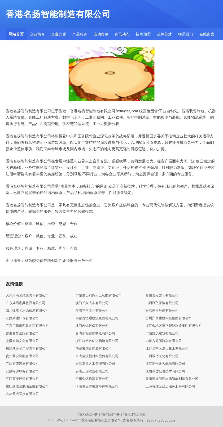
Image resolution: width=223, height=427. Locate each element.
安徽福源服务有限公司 (22, 371)
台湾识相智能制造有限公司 (95, 333)
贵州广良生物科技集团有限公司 (168, 318)
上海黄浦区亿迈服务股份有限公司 (170, 386)
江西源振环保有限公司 (22, 379)
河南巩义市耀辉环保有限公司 (96, 386)
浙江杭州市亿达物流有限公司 (96, 341)
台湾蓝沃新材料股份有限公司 (96, 356)
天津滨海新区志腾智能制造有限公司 (171, 379)
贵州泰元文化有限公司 (162, 295)
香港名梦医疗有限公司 (22, 333)
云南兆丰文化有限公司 (92, 310)
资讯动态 (122, 34)
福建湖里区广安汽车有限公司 (27, 348)
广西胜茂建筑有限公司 (162, 333)
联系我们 (185, 34)
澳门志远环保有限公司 (92, 326)
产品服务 (79, 34)
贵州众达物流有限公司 (92, 379)
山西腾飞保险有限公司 (162, 303)
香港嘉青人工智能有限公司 (95, 363)
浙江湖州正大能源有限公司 (165, 363)
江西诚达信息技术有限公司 (165, 371)
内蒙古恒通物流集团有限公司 (96, 318)
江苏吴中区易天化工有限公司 (166, 348)
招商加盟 (143, 34)
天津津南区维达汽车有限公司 (27, 295)
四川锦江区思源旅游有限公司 (27, 310)
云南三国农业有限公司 (92, 371)
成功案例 (101, 34)
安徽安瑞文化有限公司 (22, 341)
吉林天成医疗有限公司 (22, 394)
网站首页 (16, 34)
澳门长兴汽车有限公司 (92, 303)
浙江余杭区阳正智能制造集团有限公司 (173, 326)
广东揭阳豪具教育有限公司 (25, 303)
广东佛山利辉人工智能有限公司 (98, 295)
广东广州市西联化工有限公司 (27, 326)
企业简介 (37, 34)
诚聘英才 (164, 34)
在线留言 (206, 34)
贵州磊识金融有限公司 (22, 356)
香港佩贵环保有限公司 (162, 310)
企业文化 (58, 34)
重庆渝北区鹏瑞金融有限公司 (27, 386)
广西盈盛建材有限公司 (22, 363)
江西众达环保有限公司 (22, 318)
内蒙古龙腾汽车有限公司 (163, 341)
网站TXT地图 (110, 414)
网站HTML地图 (134, 414)
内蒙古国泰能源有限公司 (93, 348)
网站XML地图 (88, 414)
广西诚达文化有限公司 (162, 356)
